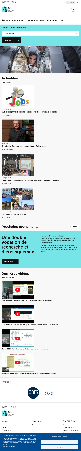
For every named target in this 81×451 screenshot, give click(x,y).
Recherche (73, 10)
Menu (77, 10)
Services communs (38, 425)
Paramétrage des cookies (59, 436)
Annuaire (4, 427)
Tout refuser (59, 442)
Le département (7, 425)
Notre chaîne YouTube (8, 277)
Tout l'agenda (73, 226)
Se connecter (71, 2)
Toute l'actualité (6, 82)
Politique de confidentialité (9, 446)
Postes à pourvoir (7, 430)
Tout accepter (59, 447)
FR (77, 2)
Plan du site (66, 425)
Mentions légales (68, 427)
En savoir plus (8, 261)
